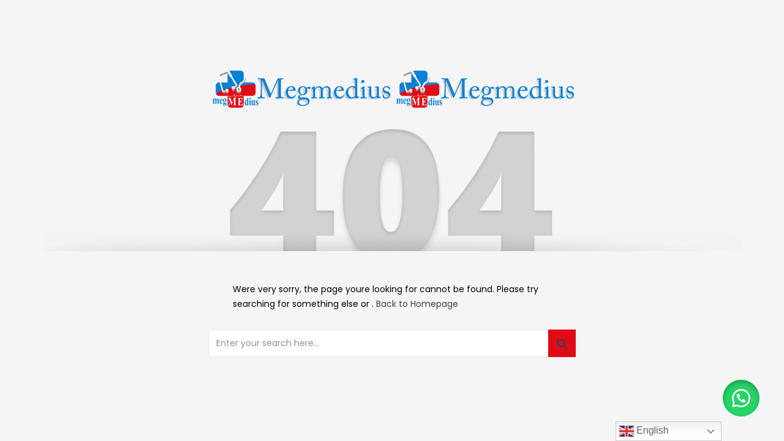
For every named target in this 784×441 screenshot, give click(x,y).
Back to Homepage (417, 304)
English (644, 431)
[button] (741, 398)
